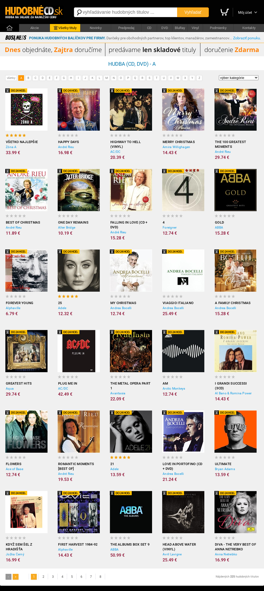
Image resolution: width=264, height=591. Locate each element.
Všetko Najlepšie (22, 142)
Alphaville (13, 308)
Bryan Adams (225, 469)
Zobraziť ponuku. (247, 38)
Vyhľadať (193, 12)
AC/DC (115, 152)
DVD (164, 28)
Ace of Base (14, 469)
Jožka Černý (15, 554)
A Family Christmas (233, 303)
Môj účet (245, 12)
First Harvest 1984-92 (77, 544)
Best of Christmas (23, 222)
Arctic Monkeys (174, 388)
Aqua (10, 388)
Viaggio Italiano (178, 303)
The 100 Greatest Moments (230, 144)
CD (149, 28)
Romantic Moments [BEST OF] (76, 466)
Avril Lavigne (172, 554)
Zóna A (11, 147)
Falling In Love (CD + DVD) (128, 224)
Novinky (96, 28)
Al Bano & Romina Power (233, 393)
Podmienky (218, 28)
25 (60, 303)
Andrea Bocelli (121, 308)
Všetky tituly (65, 28)
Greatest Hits (19, 383)
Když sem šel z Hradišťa (19, 546)
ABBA (219, 227)
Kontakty (249, 28)
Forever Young (19, 303)
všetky (11, 78)
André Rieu (66, 147)
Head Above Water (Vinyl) (179, 546)
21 (112, 464)
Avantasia (117, 393)
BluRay (180, 28)
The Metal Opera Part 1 (130, 385)
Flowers (13, 464)
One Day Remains (73, 222)
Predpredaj (126, 28)
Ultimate (223, 464)
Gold (219, 222)
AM (165, 383)
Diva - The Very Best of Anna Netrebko (235, 546)
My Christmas (123, 303)
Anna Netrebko (226, 554)
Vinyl (195, 28)
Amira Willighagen (176, 147)
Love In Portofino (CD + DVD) (182, 466)
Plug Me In (67, 383)
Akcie (34, 28)
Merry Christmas (179, 142)
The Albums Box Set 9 (129, 544)
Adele (62, 308)
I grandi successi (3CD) (231, 385)
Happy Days (68, 142)
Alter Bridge (66, 227)
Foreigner (170, 227)
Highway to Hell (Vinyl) (125, 144)
